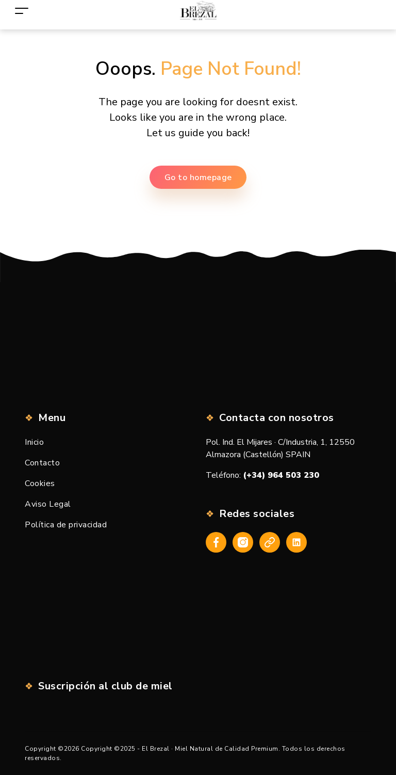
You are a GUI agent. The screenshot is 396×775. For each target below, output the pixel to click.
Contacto (42, 463)
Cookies (40, 483)
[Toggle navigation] (21, 10)
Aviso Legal (48, 504)
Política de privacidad (66, 524)
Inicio (34, 442)
